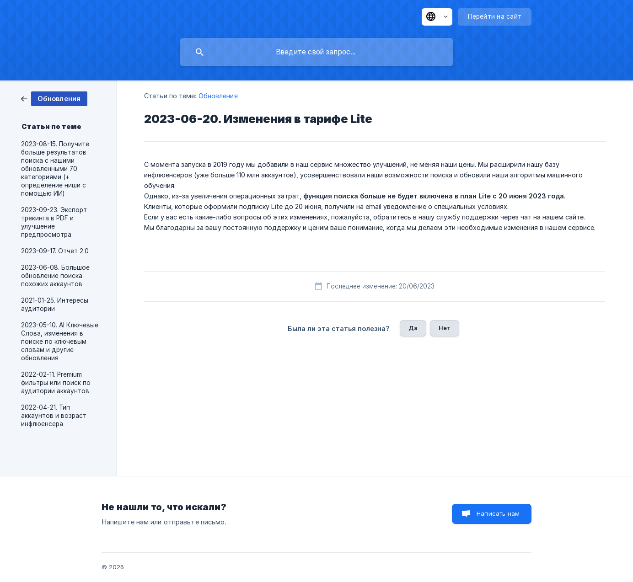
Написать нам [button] (498, 513)
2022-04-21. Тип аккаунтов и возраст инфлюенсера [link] (53, 415)
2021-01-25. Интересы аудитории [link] (54, 304)
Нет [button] (445, 327)
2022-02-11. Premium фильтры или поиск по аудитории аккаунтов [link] (56, 383)
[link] (54, 98)
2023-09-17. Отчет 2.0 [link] (55, 251)
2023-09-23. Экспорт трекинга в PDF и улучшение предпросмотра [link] (54, 222)
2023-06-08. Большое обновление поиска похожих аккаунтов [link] (55, 276)
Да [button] (413, 327)
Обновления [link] (218, 96)
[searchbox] (316, 52)
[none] (437, 17)
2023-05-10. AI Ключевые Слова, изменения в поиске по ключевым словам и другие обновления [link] (59, 341)
